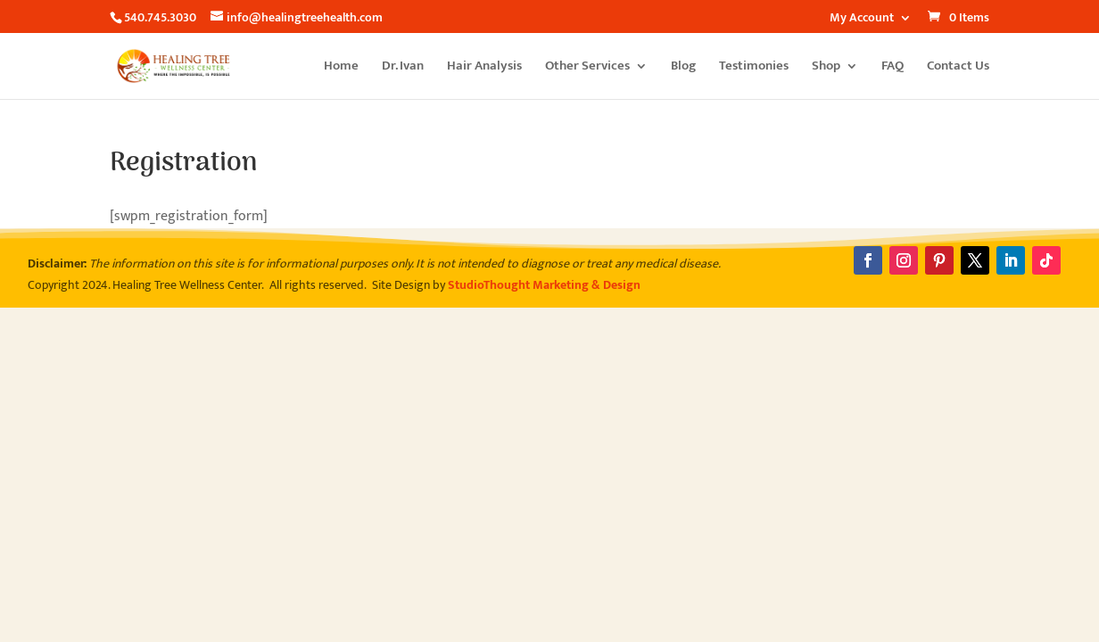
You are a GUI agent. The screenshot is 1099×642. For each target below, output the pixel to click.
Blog (683, 68)
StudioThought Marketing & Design (544, 285)
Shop (826, 68)
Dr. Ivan (403, 68)
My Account (862, 20)
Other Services (587, 68)
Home (341, 68)
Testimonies (754, 68)
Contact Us (958, 68)
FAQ (892, 68)
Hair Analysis (484, 68)
